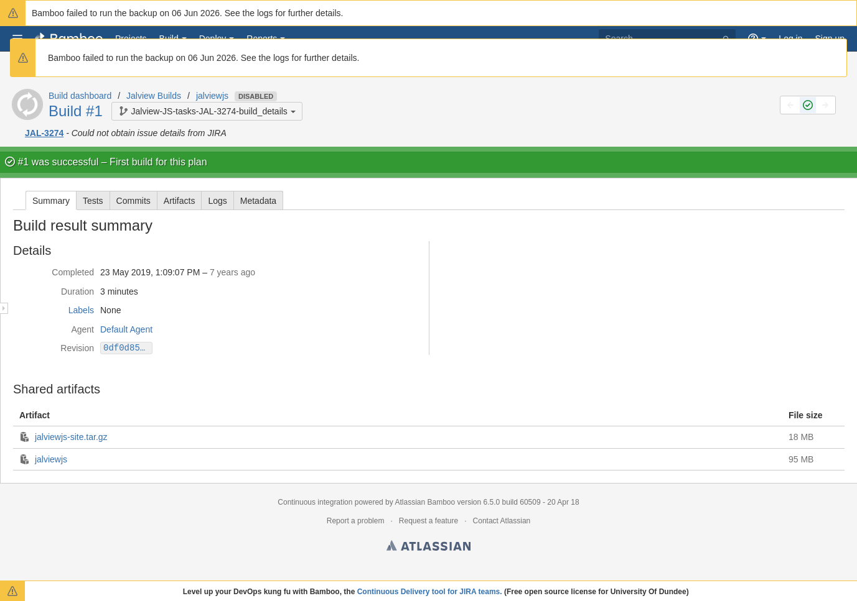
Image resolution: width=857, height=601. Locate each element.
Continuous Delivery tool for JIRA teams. (429, 591)
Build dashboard (80, 96)
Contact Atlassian (502, 520)
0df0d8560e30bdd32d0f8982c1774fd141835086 (127, 348)
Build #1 (76, 111)
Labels (81, 310)
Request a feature (428, 520)
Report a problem (356, 520)
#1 (23, 162)
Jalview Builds (153, 96)
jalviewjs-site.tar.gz (71, 437)
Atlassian (428, 547)
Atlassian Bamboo (425, 502)
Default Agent (126, 329)
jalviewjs (212, 96)
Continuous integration (315, 502)
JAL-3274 (44, 133)
